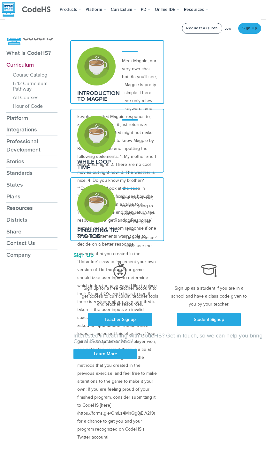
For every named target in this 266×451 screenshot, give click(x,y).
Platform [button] (96, 9)
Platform (17, 118)
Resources (19, 207)
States (14, 184)
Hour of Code (28, 106)
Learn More (105, 354)
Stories (15, 161)
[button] (70, 9)
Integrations (21, 129)
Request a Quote (202, 28)
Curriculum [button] (123, 9)
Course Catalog (30, 75)
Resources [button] (196, 9)
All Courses (25, 97)
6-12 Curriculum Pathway (30, 86)
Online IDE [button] (167, 9)
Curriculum (20, 64)
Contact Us (20, 243)
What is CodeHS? (28, 52)
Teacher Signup (120, 319)
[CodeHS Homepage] (28, 9)
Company (18, 254)
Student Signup (209, 319)
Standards (19, 172)
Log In (230, 28)
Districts (16, 219)
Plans (13, 196)
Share (13, 231)
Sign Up (249, 28)
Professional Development (23, 145)
